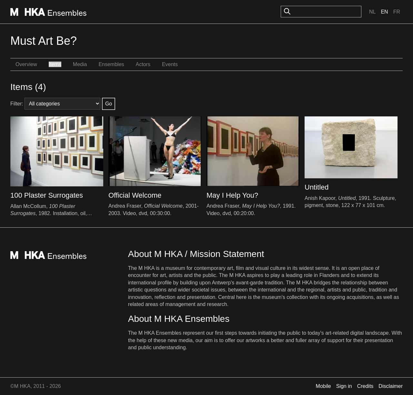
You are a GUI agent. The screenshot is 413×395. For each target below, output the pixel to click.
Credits (365, 386)
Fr (396, 12)
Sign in (344, 386)
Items (55, 64)
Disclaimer (390, 386)
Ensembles (111, 64)
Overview (26, 64)
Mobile (323, 386)
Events (170, 64)
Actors (143, 64)
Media (80, 64)
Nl (372, 12)
